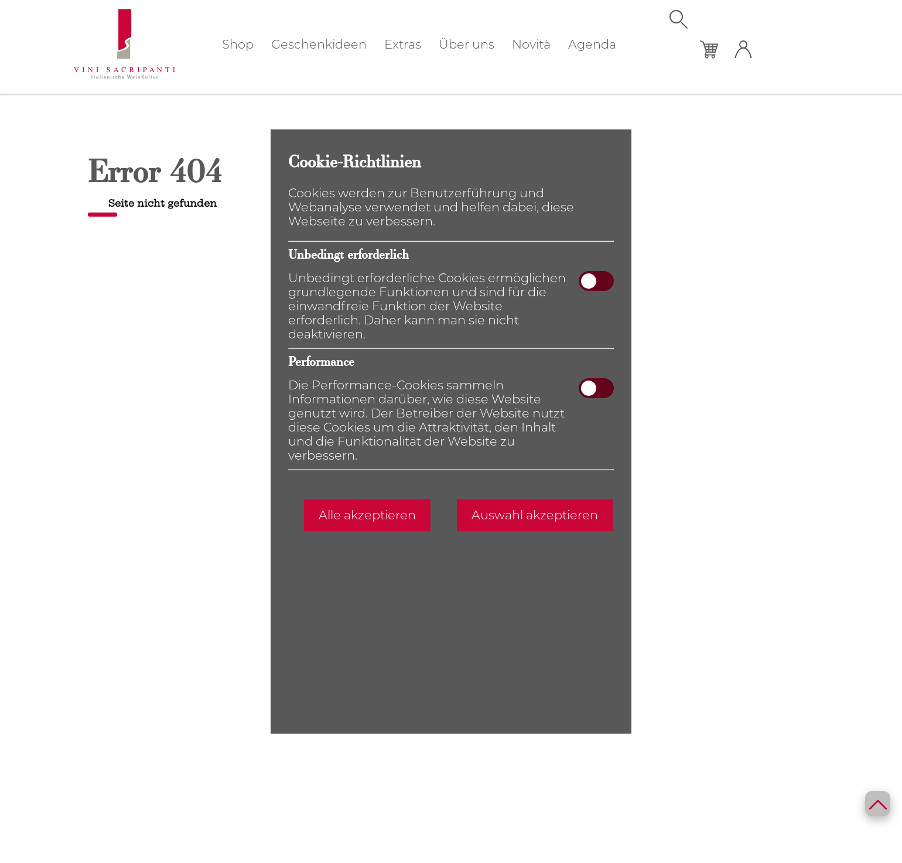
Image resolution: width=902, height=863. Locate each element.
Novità (531, 44)
